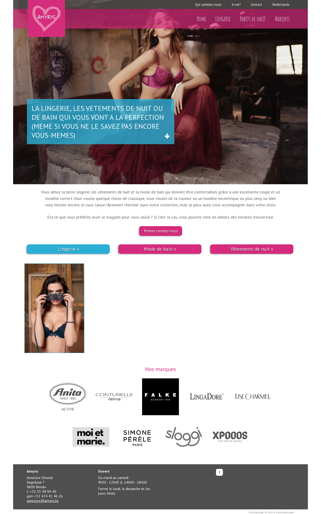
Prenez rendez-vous (161, 231)
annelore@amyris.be (42, 500)
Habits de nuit (253, 19)
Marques (282, 19)
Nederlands (280, 4)
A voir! (236, 4)
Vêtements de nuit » (251, 249)
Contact (256, 4)
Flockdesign (256, 512)
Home (201, 19)
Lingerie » (68, 249)
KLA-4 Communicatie (281, 512)
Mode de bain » (160, 249)
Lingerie (223, 19)
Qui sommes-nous (208, 4)
